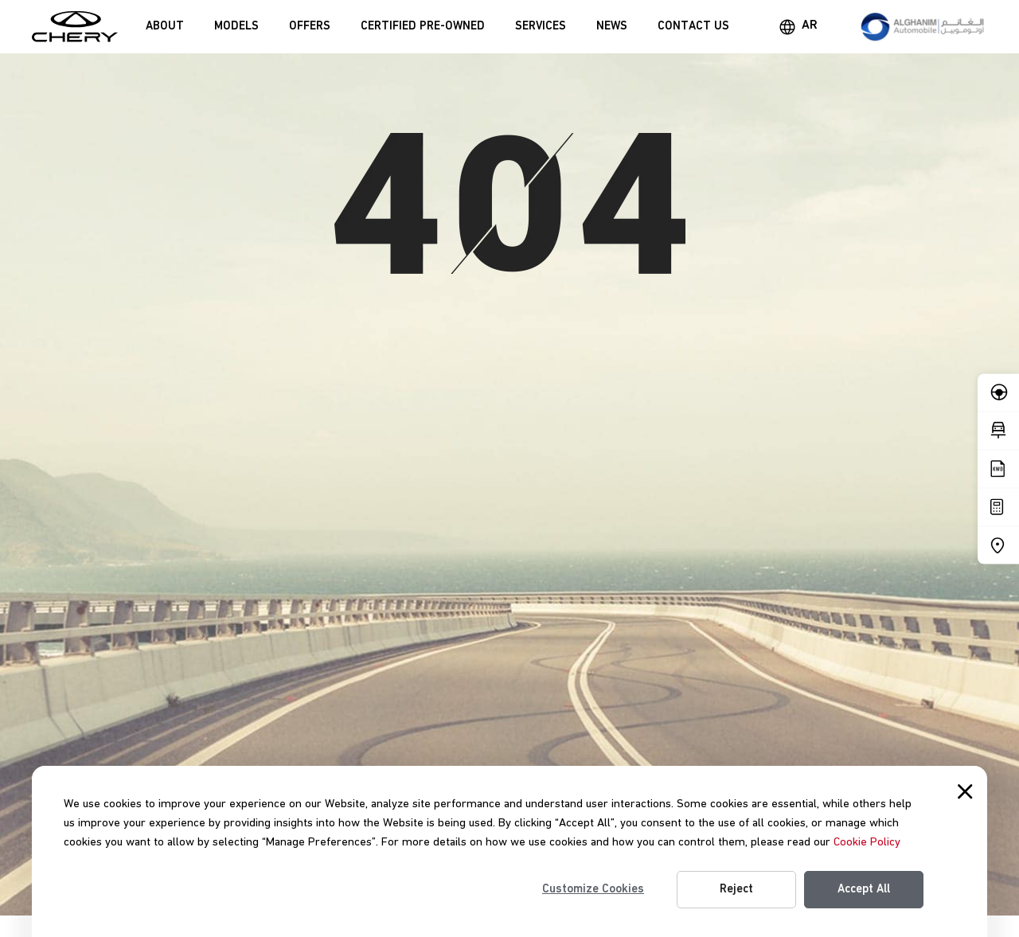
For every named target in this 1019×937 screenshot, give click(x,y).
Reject (736, 889)
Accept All (863, 889)
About (165, 26)
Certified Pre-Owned (423, 26)
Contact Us (693, 26)
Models (236, 26)
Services (540, 26)
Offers (309, 26)
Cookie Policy (867, 842)
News (611, 26)
